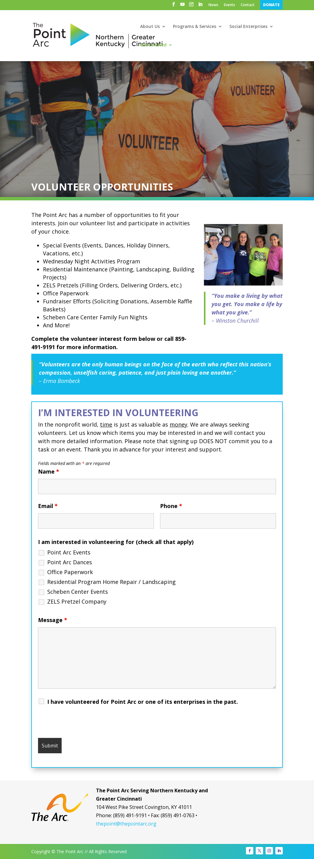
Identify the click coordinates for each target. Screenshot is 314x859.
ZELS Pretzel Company (76, 601)
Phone (171, 506)
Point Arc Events (68, 552)
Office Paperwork (70, 572)
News (213, 5)
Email (48, 506)
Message (52, 620)
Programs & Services (194, 26)
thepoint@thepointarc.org (126, 823)
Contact (248, 5)
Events (229, 5)
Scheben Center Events (77, 592)
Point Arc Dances (69, 562)
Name (48, 471)
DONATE (271, 4)
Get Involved (153, 45)
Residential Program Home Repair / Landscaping (111, 582)
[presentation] (84, 724)
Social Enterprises (248, 26)
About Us (150, 26)
